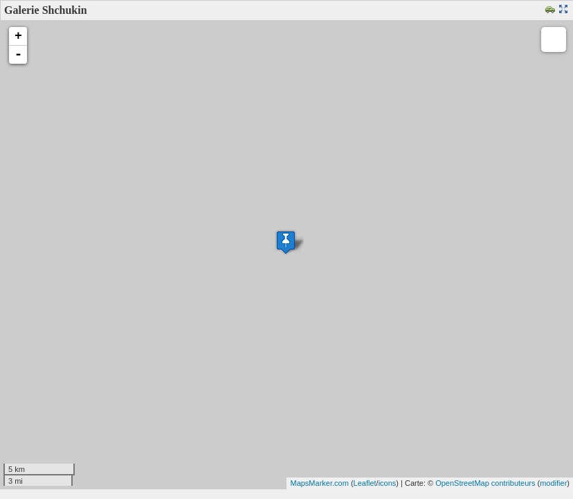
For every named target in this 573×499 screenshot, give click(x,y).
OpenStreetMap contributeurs (485, 483)
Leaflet (365, 483)
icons (388, 483)
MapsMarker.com (319, 483)
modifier (553, 483)
